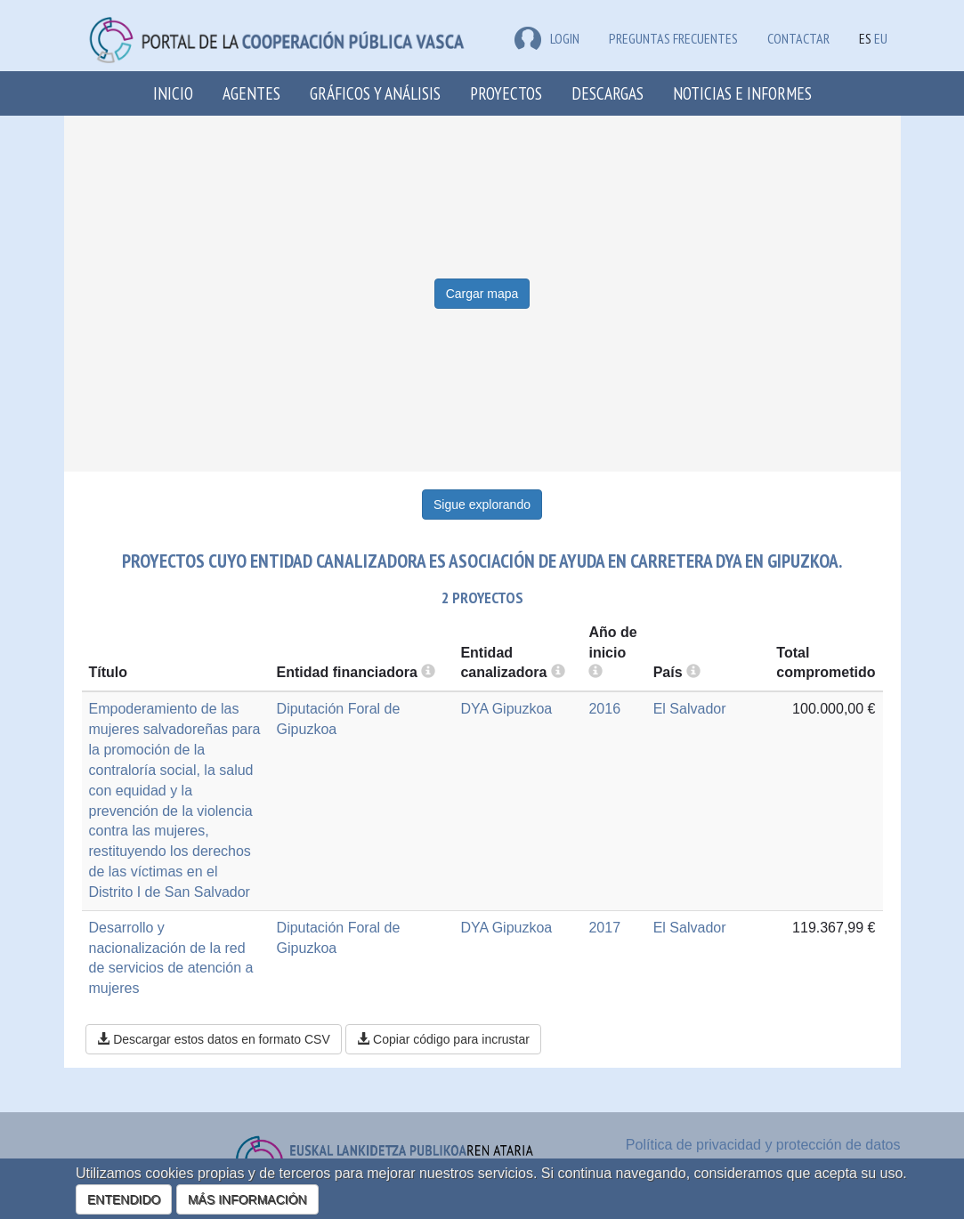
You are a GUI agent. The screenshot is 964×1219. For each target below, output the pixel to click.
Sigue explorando (482, 504)
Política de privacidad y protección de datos (763, 1144)
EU (880, 38)
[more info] (595, 672)
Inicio (173, 93)
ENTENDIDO (123, 1199)
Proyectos (506, 93)
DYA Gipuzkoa (506, 708)
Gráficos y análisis (375, 93)
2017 (604, 927)
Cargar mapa (482, 294)
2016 (604, 708)
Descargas (607, 93)
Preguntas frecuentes (673, 38)
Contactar (798, 38)
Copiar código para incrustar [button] (443, 1039)
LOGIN (546, 38)
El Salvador (689, 708)
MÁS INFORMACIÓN (247, 1199)
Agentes (251, 93)
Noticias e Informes (742, 93)
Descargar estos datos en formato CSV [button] (213, 1039)
